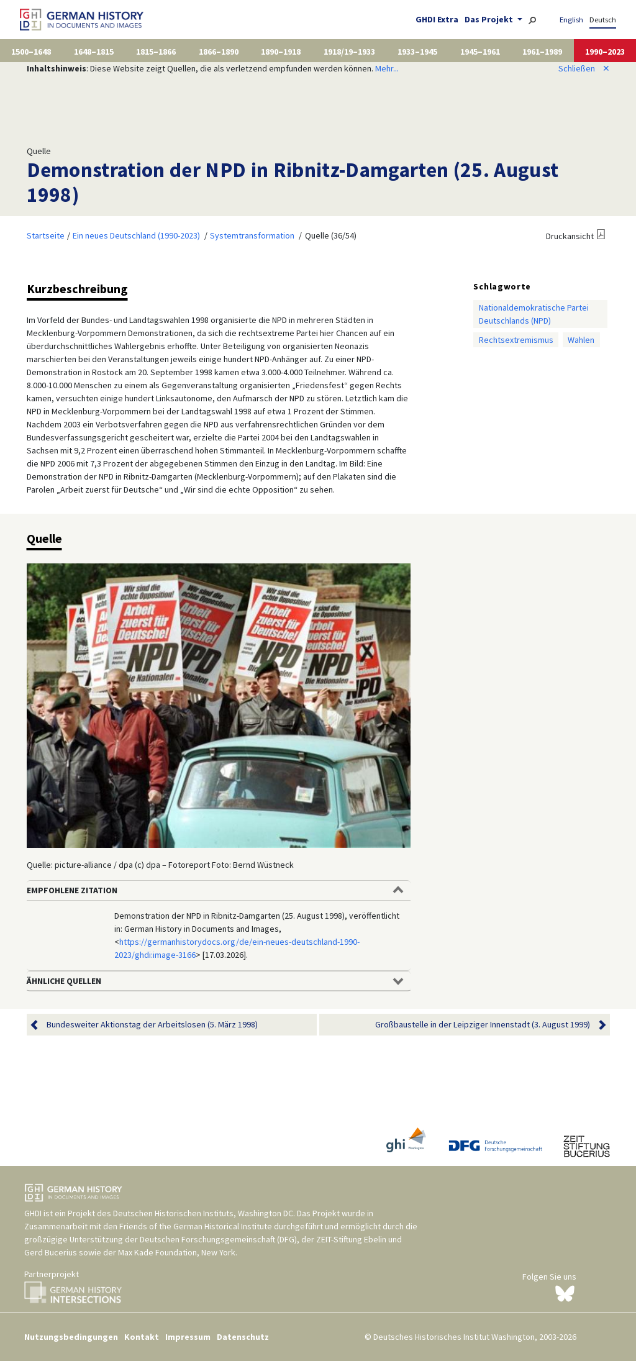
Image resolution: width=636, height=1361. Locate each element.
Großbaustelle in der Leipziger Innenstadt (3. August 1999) (482, 1024)
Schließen (584, 68)
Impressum (188, 1336)
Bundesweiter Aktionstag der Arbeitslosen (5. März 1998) (152, 1024)
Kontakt (141, 1336)
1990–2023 (605, 51)
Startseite (46, 235)
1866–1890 (218, 51)
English (571, 19)
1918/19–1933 (349, 51)
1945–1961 (480, 51)
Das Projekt (490, 19)
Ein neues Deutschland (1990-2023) (136, 235)
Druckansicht (570, 236)
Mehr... (387, 68)
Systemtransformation (252, 235)
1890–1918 (281, 51)
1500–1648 (31, 51)
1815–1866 (156, 51)
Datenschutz (243, 1336)
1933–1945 (417, 51)
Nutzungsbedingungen (71, 1336)
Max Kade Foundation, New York (176, 1252)
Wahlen (581, 339)
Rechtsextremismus (516, 339)
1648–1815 (94, 51)
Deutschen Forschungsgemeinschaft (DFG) (218, 1239)
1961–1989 (542, 51)
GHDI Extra (437, 19)
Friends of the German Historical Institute (195, 1226)
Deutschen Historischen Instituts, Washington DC (203, 1213)
